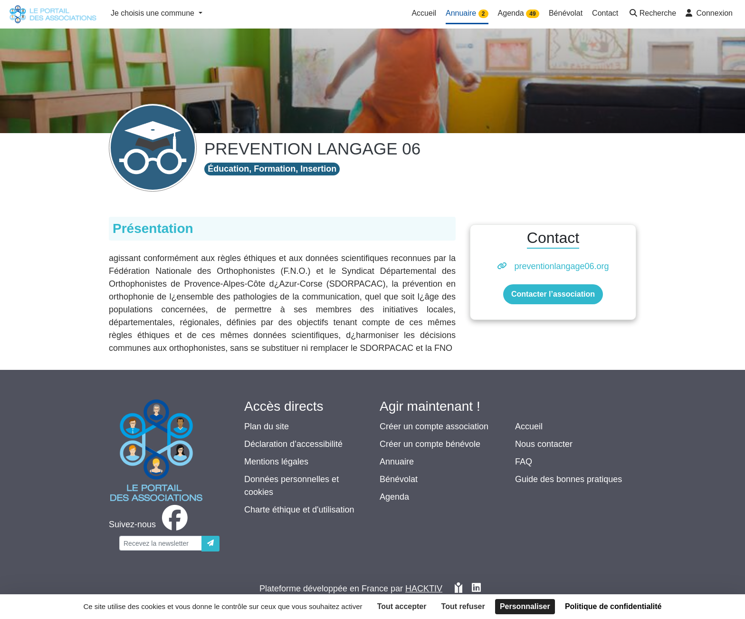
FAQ (523, 461)
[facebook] (150, 524)
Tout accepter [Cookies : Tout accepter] (402, 606)
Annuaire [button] (467, 13)
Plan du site (266, 426)
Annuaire (397, 461)
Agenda (394, 497)
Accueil (529, 426)
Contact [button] (605, 13)
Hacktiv (423, 588)
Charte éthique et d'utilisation (299, 509)
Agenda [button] (518, 13)
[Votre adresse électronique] (160, 543)
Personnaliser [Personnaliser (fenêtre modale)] (525, 606)
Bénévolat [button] (566, 13)
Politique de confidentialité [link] (613, 606)
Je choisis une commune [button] (154, 13)
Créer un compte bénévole (430, 444)
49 (532, 13)
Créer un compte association (434, 426)
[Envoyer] (210, 543)
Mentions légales (276, 461)
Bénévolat (399, 479)
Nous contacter (544, 444)
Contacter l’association (553, 294)
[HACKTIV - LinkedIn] (476, 588)
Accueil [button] (423, 13)
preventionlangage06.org (561, 266)
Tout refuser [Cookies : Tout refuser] (463, 606)
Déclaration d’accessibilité (293, 444)
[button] (652, 14)
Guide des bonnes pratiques (568, 479)
